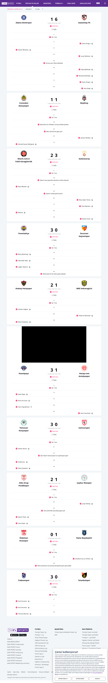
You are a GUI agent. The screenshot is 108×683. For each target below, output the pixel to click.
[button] (8, 3)
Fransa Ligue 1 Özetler (89, 646)
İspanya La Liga (39, 656)
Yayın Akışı (16, 672)
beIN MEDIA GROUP (13, 642)
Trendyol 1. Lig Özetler (89, 637)
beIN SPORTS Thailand (14, 655)
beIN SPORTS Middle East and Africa (18, 663)
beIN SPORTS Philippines (14, 658)
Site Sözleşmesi (32, 672)
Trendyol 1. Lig (39, 635)
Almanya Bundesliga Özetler (90, 643)
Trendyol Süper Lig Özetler (90, 635)
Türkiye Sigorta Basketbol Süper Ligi (66, 632)
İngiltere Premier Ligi (41, 640)
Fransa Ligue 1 (39, 654)
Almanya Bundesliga (41, 651)
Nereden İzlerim (12, 675)
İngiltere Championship (42, 662)
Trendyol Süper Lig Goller (90, 632)
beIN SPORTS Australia (14, 650)
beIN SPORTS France (13, 647)
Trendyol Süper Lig (40, 632)
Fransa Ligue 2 (39, 667)
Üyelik (9, 672)
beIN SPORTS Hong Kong (15, 652)
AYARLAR (97, 678)
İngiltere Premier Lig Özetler (90, 640)
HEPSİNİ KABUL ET (63, 678)
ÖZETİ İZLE (55, 26)
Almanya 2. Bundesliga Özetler (91, 648)
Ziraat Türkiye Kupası (41, 637)
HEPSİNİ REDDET (80, 678)
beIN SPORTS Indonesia (14, 661)
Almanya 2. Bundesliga (42, 664)
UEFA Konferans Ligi (41, 648)
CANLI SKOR (71, 3)
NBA (56, 635)
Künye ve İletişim (44, 672)
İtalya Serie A (39, 659)
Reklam (23, 672)
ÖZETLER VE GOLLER (32, 3)
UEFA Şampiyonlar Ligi (41, 643)
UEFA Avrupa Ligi (40, 646)
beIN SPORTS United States (15, 644)
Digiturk (9, 639)
